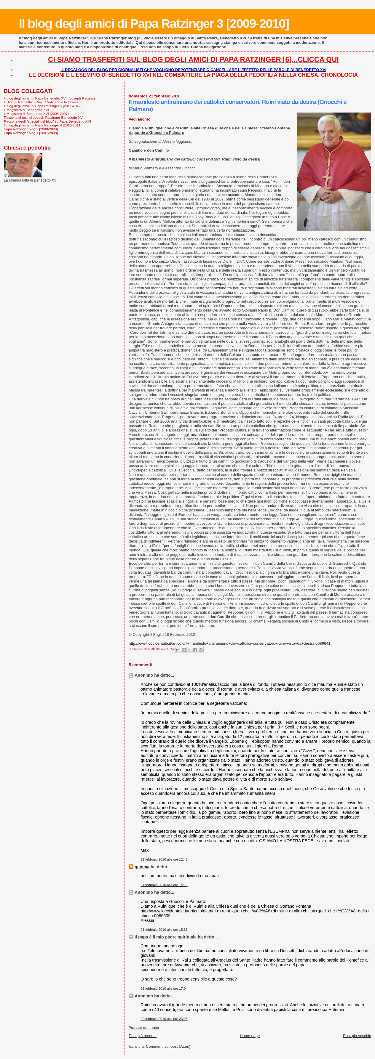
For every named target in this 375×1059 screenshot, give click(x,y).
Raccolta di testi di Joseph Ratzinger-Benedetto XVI (44, 117)
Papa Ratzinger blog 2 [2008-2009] (31, 129)
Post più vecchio (357, 1036)
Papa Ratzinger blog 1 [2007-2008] (31, 133)
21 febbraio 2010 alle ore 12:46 (164, 859)
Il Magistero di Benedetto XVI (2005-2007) (36, 113)
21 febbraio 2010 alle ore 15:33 (164, 929)
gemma (142, 866)
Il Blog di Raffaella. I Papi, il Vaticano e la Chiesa (41, 102)
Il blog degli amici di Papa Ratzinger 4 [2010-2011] (43, 125)
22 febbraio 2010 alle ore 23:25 (164, 1019)
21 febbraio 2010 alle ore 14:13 (164, 885)
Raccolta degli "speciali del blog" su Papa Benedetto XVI (47, 121)
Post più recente (143, 1036)
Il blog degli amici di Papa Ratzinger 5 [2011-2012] (43, 106)
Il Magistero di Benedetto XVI (26, 110)
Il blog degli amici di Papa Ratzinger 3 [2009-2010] (154, 23)
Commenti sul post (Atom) (168, 1046)
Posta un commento (144, 1027)
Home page (250, 1036)
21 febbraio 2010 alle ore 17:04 (164, 988)
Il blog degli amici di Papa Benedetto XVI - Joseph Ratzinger (50, 98)
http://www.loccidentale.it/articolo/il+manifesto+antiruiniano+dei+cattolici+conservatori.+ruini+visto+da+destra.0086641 (229, 643)
